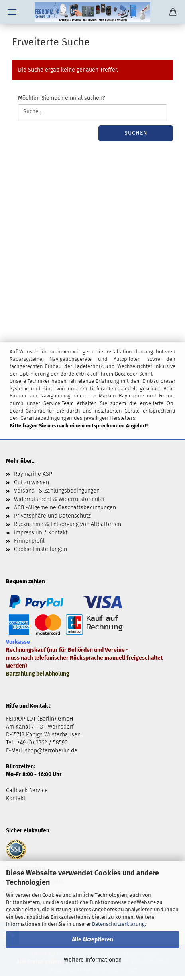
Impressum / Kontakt (41, 532)
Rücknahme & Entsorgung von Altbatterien (67, 524)
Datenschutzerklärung (118, 924)
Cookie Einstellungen (40, 549)
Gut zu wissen (31, 482)
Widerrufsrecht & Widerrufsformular (59, 499)
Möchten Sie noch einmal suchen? (61, 98)
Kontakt (16, 798)
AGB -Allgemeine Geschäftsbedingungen (65, 507)
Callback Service (27, 790)
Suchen (136, 133)
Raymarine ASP (33, 474)
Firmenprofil (29, 541)
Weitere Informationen (93, 960)
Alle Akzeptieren (92, 939)
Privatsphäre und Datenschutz (52, 515)
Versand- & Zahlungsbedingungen (57, 490)
